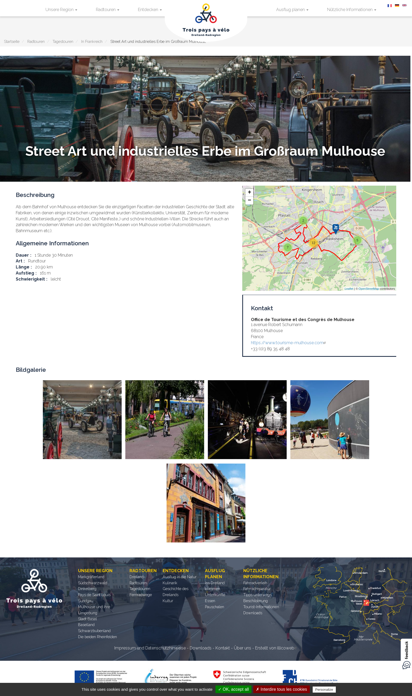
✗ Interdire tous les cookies (281, 689)
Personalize (324, 690)
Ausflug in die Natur (180, 577)
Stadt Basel (87, 619)
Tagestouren (63, 41)
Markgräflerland (91, 577)
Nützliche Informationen (351, 9)
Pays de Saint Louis (94, 594)
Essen (210, 600)
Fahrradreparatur (257, 588)
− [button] (249, 201)
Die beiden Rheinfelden (97, 636)
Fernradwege (141, 594)
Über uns (242, 648)
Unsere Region (61, 9)
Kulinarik (170, 583)
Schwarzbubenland (94, 630)
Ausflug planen (292, 9)
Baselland (86, 624)
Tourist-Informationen (261, 606)
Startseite (11, 41)
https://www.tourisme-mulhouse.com (289, 342)
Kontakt (222, 648)
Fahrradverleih (255, 583)
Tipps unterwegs (257, 594)
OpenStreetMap (369, 288)
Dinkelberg (87, 588)
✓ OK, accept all (233, 689)
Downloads (252, 613)
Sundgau (85, 600)
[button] (82, 419)
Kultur (168, 600)
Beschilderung (255, 600)
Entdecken (150, 9)
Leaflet (349, 288)
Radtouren (107, 9)
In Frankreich (91, 41)
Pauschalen (214, 606)
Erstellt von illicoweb (276, 648)
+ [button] (249, 193)
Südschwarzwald (92, 583)
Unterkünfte (215, 594)
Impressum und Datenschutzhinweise (150, 648)
